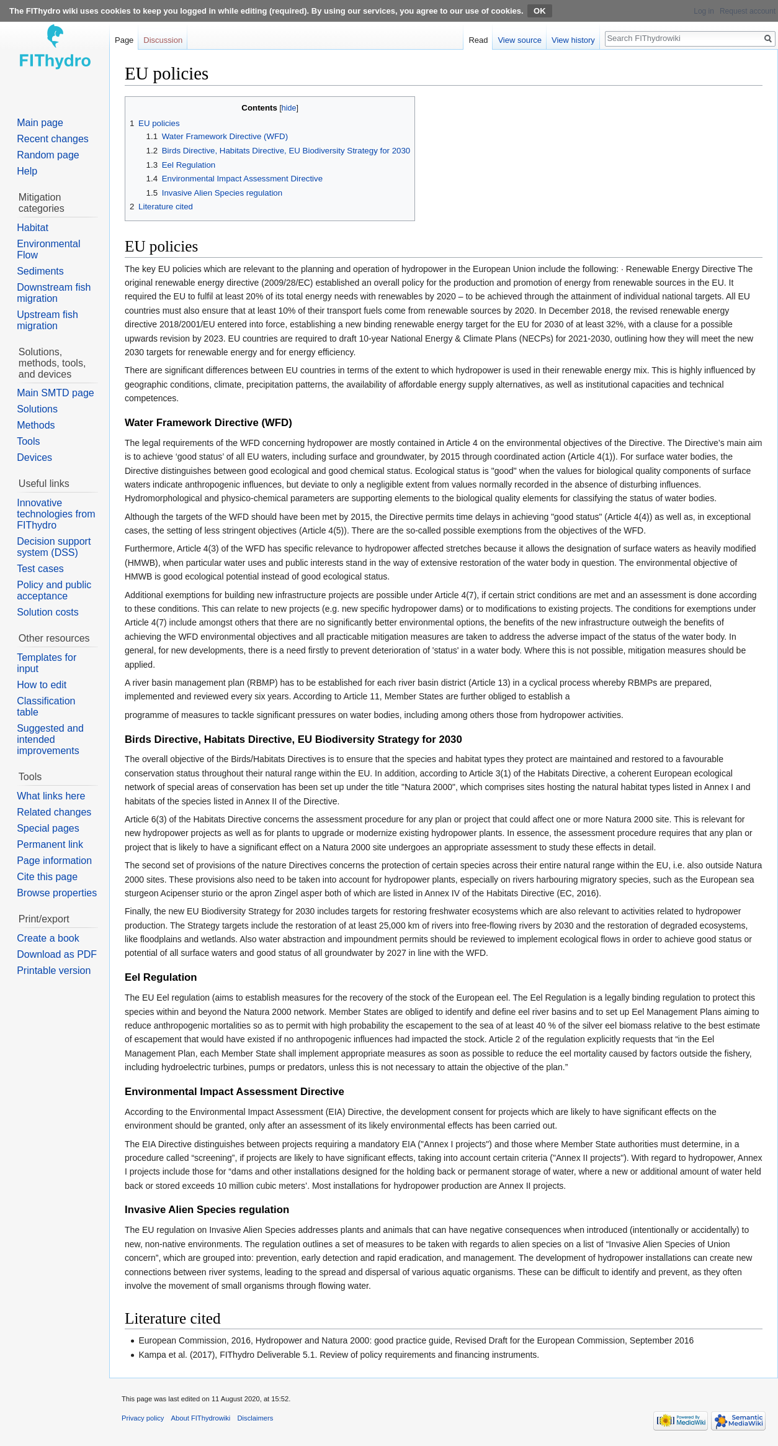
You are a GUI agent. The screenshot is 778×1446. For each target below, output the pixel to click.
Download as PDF (57, 954)
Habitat (32, 227)
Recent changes (53, 139)
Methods (36, 425)
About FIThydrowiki (201, 1418)
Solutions (37, 409)
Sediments (40, 271)
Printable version (54, 970)
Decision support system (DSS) (54, 547)
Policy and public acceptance (54, 590)
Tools (28, 441)
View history (573, 40)
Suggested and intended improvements (50, 739)
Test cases (40, 568)
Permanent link (50, 844)
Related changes (54, 812)
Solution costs (48, 612)
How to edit (41, 685)
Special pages (48, 828)
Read (478, 40)
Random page (48, 155)
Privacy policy (143, 1418)
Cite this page (47, 876)
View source (520, 40)
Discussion (162, 40)
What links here (51, 796)
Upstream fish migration (47, 320)
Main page (40, 122)
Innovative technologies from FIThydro (56, 514)
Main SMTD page (55, 393)
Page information (54, 860)
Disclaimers (256, 1418)
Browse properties (57, 893)
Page (124, 40)
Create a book (48, 938)
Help (27, 171)
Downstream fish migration (54, 293)
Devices (34, 457)
